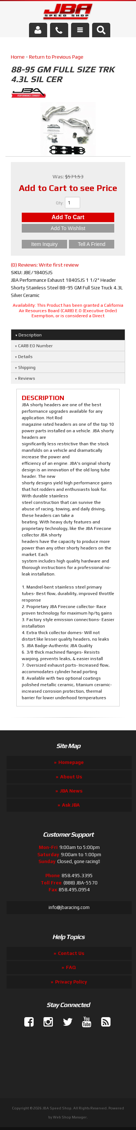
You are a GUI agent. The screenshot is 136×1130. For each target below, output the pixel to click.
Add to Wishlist (68, 228)
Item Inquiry (44, 244)
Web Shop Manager (70, 1117)
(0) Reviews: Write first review (45, 265)
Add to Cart (67, 217)
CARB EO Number (35, 345)
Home (18, 57)
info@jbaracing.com (69, 907)
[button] (101, 30)
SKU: (17, 272)
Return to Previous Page (56, 57)
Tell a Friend (91, 244)
